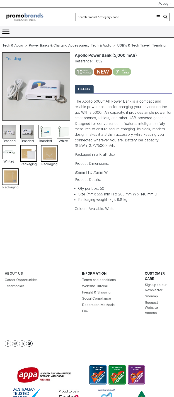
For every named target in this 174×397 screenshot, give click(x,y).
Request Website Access (151, 307)
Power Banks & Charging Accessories (58, 45)
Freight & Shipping (96, 292)
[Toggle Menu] (6, 32)
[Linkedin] (22, 343)
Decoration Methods (98, 305)
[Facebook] (8, 343)
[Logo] (25, 16)
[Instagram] (15, 343)
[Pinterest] (29, 343)
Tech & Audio (12, 45)
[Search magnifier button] (165, 17)
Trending (159, 45)
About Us (14, 273)
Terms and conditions (99, 280)
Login (165, 3)
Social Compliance (96, 298)
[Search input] (115, 17)
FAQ (85, 311)
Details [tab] (84, 89)
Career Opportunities (21, 280)
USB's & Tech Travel (133, 45)
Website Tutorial (95, 286)
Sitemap (151, 296)
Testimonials (14, 286)
